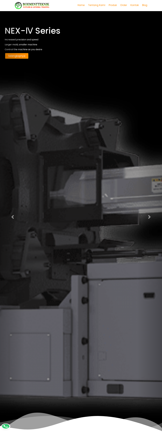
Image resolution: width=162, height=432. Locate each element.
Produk (113, 5)
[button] (12, 216)
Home (81, 5)
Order (123, 5)
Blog (144, 5)
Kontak (134, 5)
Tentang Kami (96, 5)
